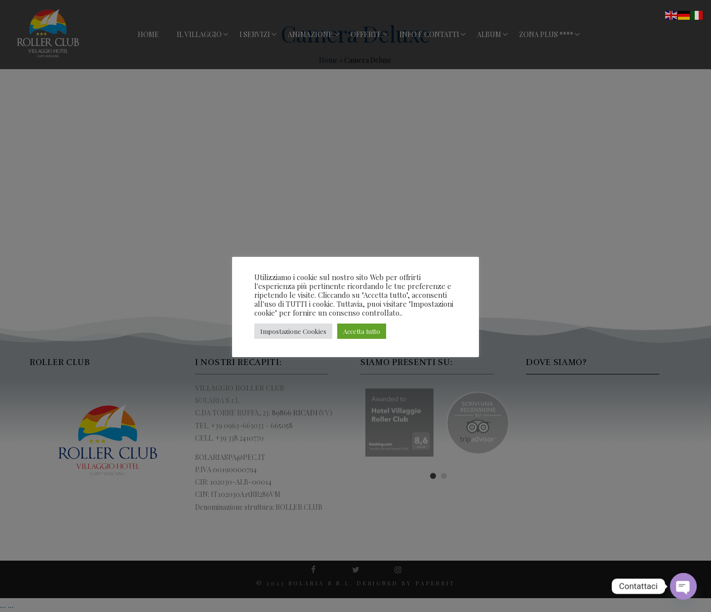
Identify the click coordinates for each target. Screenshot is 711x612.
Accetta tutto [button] (361, 331)
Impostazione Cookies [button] (293, 331)
